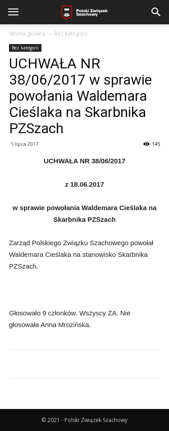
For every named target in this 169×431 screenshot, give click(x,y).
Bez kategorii (70, 33)
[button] (156, 12)
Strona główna (27, 33)
